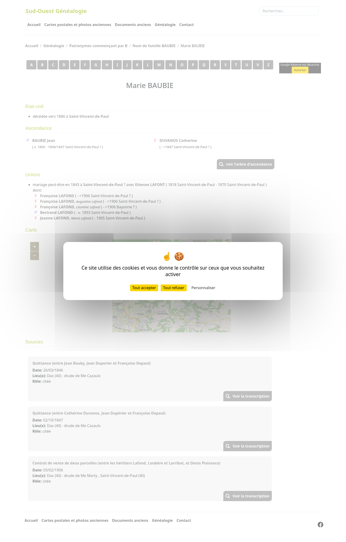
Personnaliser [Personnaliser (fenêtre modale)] (203, 287)
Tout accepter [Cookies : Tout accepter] (144, 287)
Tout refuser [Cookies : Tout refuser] (173, 287)
